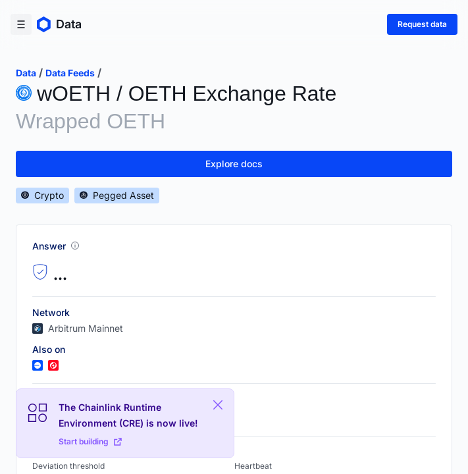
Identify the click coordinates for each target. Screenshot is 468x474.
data (26, 72)
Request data (422, 24)
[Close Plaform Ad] (218, 405)
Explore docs (234, 163)
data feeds (70, 72)
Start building (90, 441)
